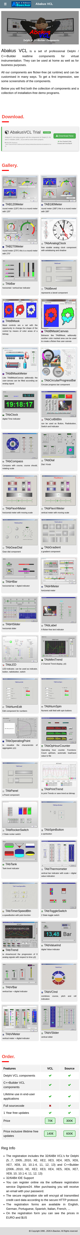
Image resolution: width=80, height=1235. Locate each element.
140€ (50, 1133)
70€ (50, 1120)
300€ (69, 1120)
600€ (69, 1133)
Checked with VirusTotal (64, 143)
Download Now (64, 136)
